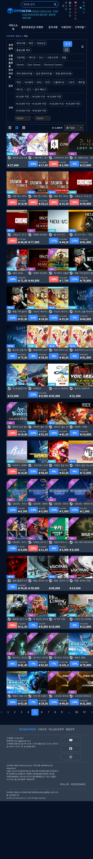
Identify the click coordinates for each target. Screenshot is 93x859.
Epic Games (34, 64)
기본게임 (20, 57)
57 (84, 712)
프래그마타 (26, 17)
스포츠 (71, 82)
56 (76, 712)
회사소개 (64, 784)
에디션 (32, 57)
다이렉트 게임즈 (14, 36)
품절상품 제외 (23, 50)
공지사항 (53, 27)
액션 (18, 82)
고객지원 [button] (79, 27)
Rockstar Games (53, 64)
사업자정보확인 (78, 784)
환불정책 (70, 729)
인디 (29, 89)
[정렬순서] (74, 128)
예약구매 (20, 43)
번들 (64, 57)
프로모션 (41, 43)
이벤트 (39, 27)
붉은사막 (52, 14)
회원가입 (70, 9)
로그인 (64, 6)
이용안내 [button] (66, 27)
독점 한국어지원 (63, 73)
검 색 (67, 43)
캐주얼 (81, 82)
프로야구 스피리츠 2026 (41, 11)
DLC (41, 57)
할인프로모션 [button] (27, 27)
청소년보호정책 (56, 729)
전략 (47, 82)
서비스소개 (13, 27)
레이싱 (19, 89)
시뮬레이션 (58, 82)
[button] (83, 47)
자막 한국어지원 (24, 73)
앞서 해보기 (40, 89)
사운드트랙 (52, 57)
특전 (31, 43)
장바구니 (82, 7)
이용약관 (42, 729)
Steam (20, 64)
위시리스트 (76, 11)
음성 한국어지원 (44, 73)
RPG (39, 82)
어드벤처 (29, 82)
